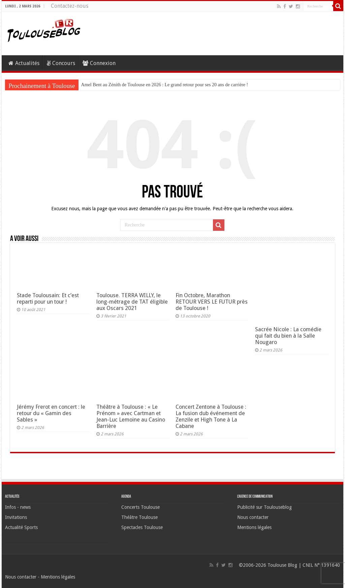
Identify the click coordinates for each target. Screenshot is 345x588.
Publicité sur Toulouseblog (264, 507)
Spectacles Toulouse (142, 527)
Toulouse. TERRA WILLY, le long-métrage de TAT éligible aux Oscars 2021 (132, 301)
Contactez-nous (69, 6)
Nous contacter (253, 517)
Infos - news (18, 507)
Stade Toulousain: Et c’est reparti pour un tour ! (48, 298)
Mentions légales (254, 527)
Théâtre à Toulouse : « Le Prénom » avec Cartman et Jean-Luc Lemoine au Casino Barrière (130, 416)
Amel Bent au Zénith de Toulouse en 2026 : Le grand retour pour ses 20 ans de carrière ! (164, 84)
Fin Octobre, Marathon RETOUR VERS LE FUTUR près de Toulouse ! (212, 301)
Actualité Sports (21, 527)
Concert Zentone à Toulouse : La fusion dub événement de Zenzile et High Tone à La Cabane (211, 416)
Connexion (99, 63)
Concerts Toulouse (140, 507)
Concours (61, 63)
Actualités (23, 63)
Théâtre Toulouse (139, 517)
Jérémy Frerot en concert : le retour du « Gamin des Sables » (51, 413)
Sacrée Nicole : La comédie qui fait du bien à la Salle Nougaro (288, 335)
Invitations (16, 517)
